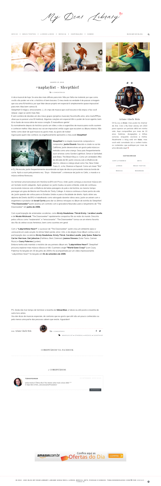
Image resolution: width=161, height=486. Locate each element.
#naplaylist (67, 335)
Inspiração (77, 34)
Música (62, 34)
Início (14, 34)
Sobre (90, 34)
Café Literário (119, 160)
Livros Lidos (47, 34)
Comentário (58, 331)
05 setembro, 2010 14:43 (90, 378)
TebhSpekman (31, 378)
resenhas (139, 170)
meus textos (139, 165)
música (88, 335)
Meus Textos (29, 34)
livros (119, 165)
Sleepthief (98, 335)
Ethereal (79, 335)
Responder (95, 389)
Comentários (57, 92)
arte (139, 160)
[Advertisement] (128, 216)
